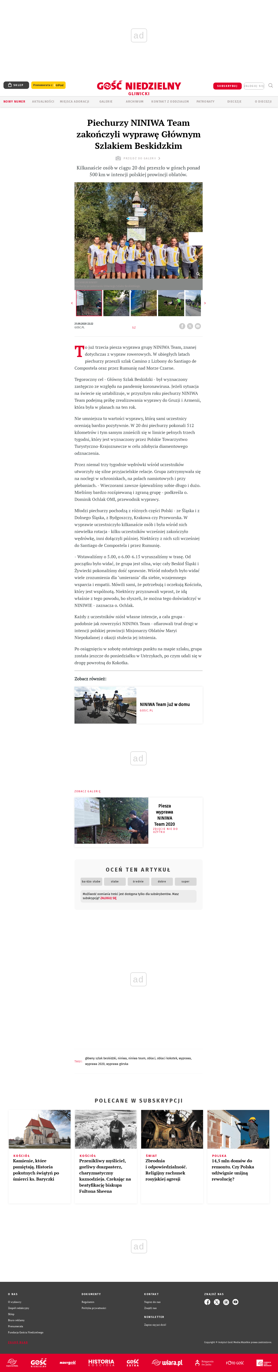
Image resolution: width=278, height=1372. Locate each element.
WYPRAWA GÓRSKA (117, 1064)
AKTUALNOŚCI (43, 101)
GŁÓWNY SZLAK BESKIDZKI (100, 1058)
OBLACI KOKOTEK (167, 1058)
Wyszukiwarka (270, 85)
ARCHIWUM (135, 101)
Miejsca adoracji (74, 101)
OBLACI (151, 1058)
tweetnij (191, 325)
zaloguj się (254, 86)
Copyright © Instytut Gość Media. (222, 1342)
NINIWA (122, 1058)
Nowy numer (14, 101)
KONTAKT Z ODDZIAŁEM (170, 101)
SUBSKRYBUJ (227, 86)
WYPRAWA (185, 1058)
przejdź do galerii (138, 158)
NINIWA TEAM (137, 1058)
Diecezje (234, 101)
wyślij (199, 325)
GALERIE (106, 101)
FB (183, 325)
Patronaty (206, 101)
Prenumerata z (48, 85)
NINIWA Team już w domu (165, 704)
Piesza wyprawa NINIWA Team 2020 (164, 815)
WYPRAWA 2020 (95, 1064)
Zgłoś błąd (18, 1342)
